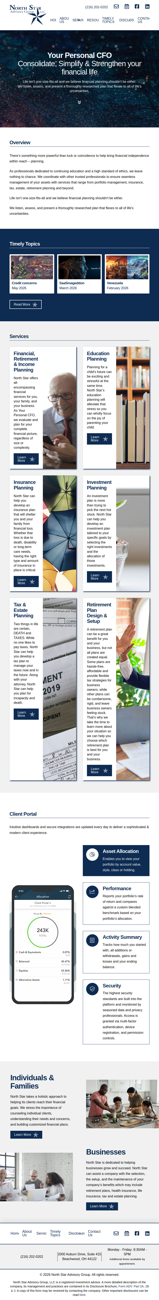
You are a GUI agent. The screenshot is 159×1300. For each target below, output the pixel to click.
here (83, 1294)
